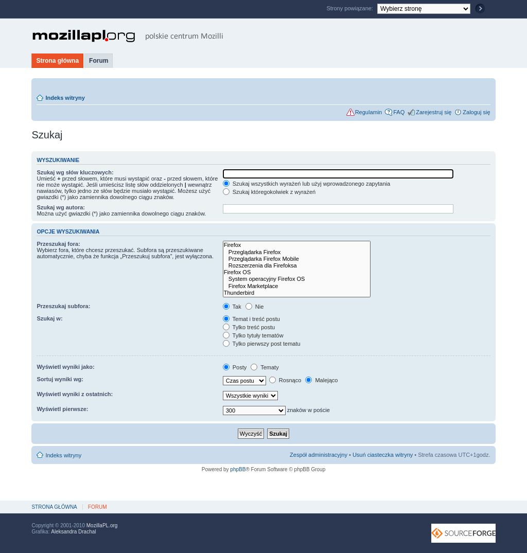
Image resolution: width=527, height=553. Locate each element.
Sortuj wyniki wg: (60, 379)
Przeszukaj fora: (58, 244)
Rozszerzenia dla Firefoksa (297, 265)
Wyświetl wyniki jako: (65, 367)
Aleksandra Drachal (73, 531)
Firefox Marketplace (297, 286)
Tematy (264, 367)
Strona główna (57, 60)
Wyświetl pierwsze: (62, 409)
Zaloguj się (476, 112)
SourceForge (463, 533)
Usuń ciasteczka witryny (383, 455)
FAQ (399, 112)
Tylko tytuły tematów (253, 335)
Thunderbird (297, 293)
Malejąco (321, 380)
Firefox (297, 245)
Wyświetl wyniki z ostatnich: (75, 394)
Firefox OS (297, 272)
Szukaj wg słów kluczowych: (75, 172)
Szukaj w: (49, 318)
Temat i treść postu (251, 319)
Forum (98, 60)
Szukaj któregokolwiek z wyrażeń (269, 192)
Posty (235, 367)
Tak (232, 307)
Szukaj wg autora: (61, 207)
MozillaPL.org (102, 525)
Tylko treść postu (249, 327)
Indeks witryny (64, 98)
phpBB (237, 469)
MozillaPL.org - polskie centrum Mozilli (127, 36)
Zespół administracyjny (318, 455)
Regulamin (368, 112)
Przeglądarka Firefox (297, 252)
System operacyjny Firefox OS (297, 279)
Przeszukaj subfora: (63, 306)
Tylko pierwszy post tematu (262, 344)
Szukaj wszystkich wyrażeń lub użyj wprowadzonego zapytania (306, 184)
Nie (254, 307)
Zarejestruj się (433, 112)
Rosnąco (285, 380)
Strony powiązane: (350, 8)
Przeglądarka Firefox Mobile (297, 259)
